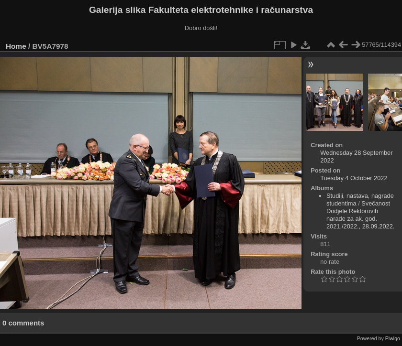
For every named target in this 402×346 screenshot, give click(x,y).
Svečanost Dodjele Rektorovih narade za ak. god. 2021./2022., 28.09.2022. (360, 215)
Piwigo (392, 338)
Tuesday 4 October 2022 (353, 178)
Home (16, 46)
